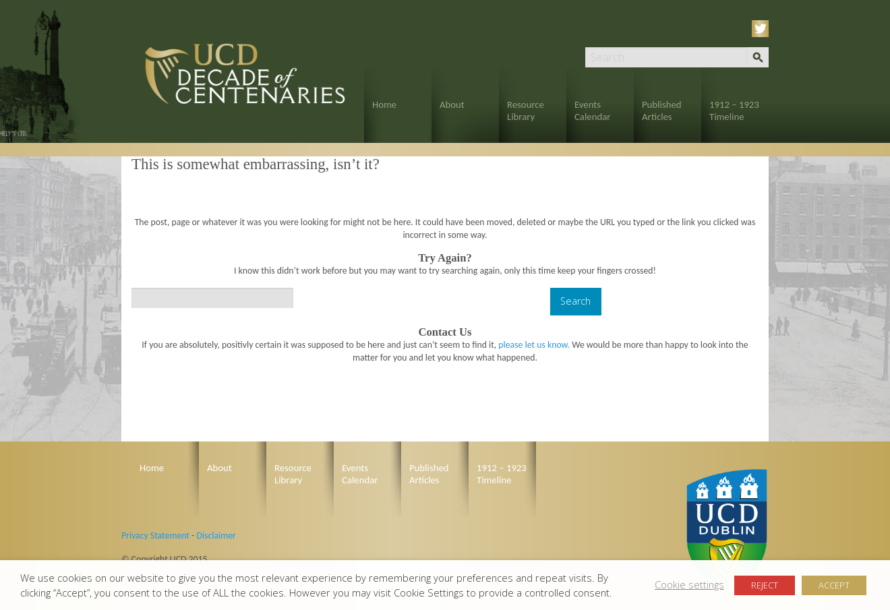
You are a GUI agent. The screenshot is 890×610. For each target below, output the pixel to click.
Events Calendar (592, 110)
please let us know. (534, 344)
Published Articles (662, 110)
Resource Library (525, 110)
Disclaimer (215, 535)
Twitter (762, 28)
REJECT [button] (764, 585)
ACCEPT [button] (834, 585)
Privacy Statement (155, 535)
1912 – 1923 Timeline (734, 110)
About (452, 104)
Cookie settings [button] (689, 584)
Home (384, 104)
